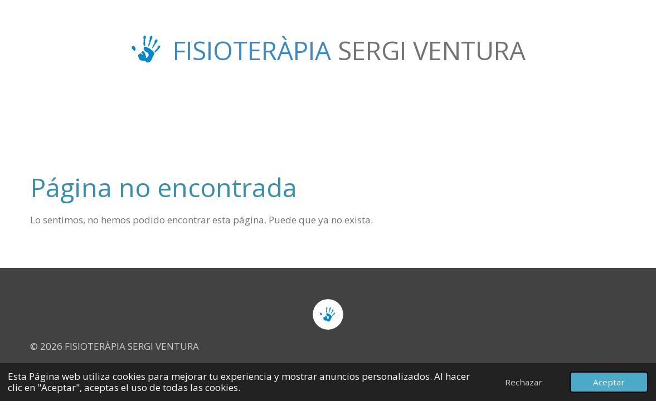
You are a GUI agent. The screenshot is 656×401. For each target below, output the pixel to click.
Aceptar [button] (609, 382)
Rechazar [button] (523, 382)
